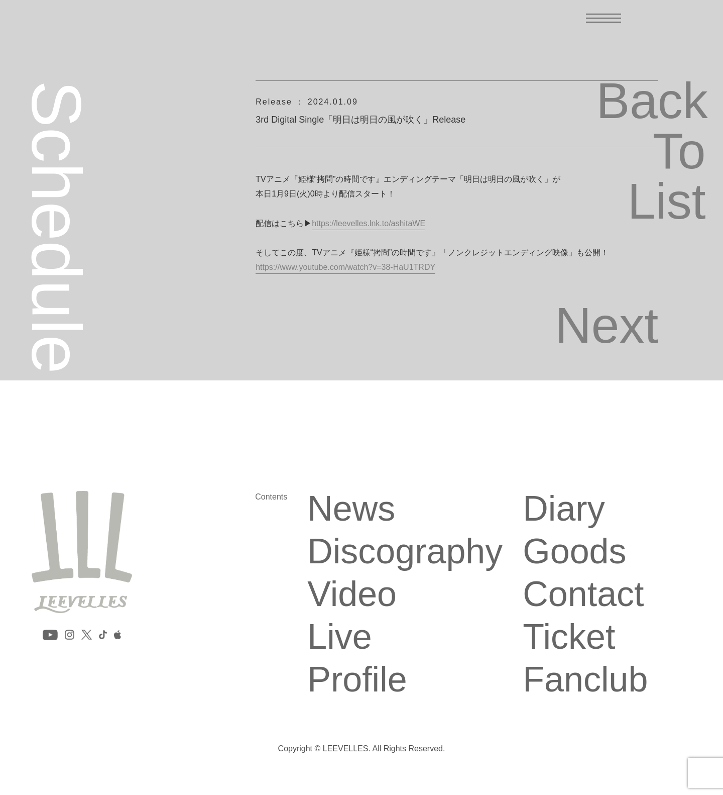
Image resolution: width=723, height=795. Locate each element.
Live (339, 636)
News (351, 508)
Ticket (569, 636)
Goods (574, 551)
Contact (583, 594)
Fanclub (585, 679)
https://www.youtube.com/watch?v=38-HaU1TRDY (345, 267)
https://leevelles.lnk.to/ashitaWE (368, 223)
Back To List (650, 150)
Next (607, 325)
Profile (357, 679)
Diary (564, 508)
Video (352, 594)
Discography (405, 551)
